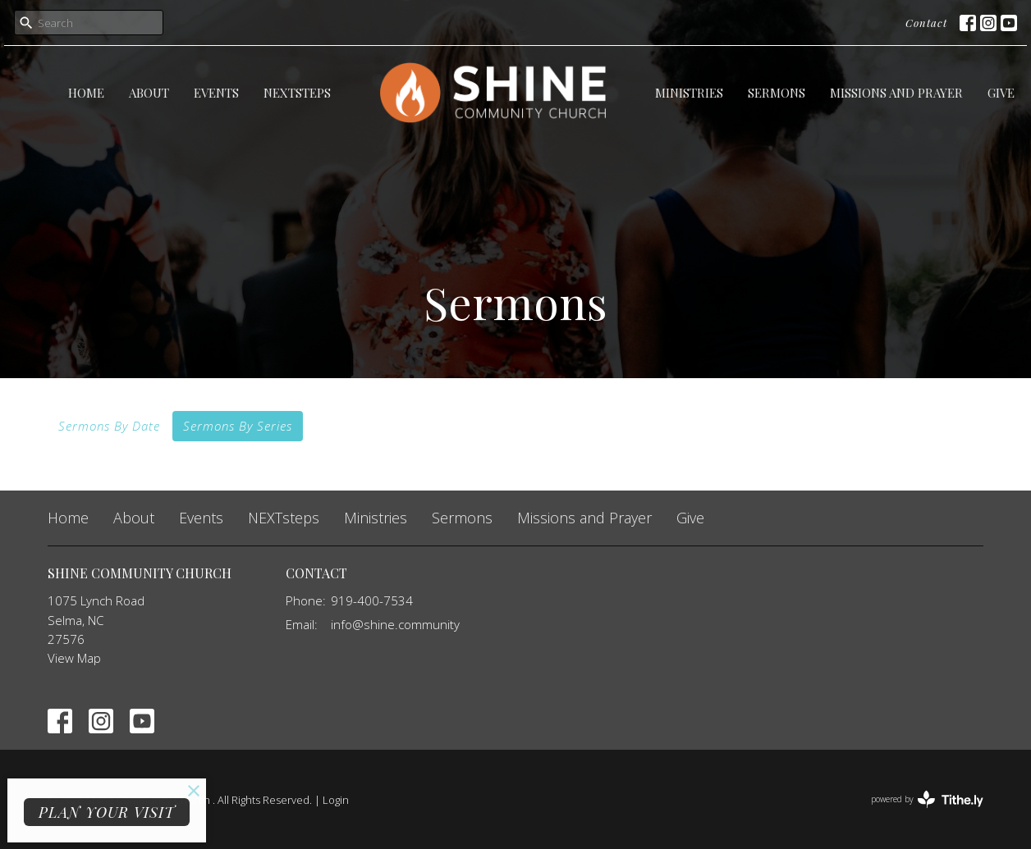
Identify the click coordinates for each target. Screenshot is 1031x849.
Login (336, 799)
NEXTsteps (297, 92)
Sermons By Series (237, 426)
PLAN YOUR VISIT (107, 812)
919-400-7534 (372, 600)
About (149, 92)
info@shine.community (395, 624)
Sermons (776, 92)
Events (216, 92)
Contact (926, 23)
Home (86, 92)
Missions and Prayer (896, 92)
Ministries (689, 92)
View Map (74, 658)
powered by (927, 799)
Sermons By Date (109, 426)
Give (1001, 92)
